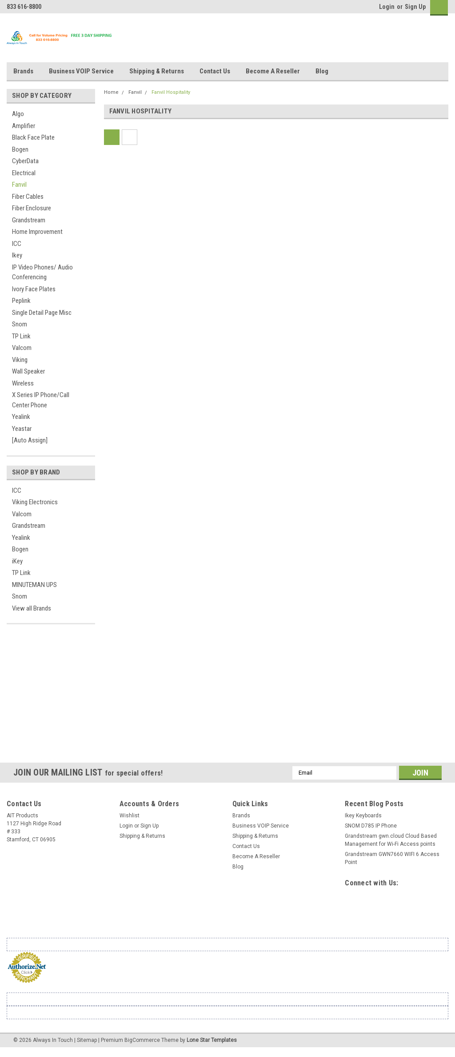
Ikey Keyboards (363, 815)
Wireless (23, 383)
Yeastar (22, 429)
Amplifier (23, 126)
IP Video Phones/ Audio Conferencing (42, 272)
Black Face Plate (33, 137)
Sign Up (415, 6)
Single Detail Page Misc (42, 313)
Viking (20, 360)
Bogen (20, 149)
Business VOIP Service (81, 71)
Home (111, 92)
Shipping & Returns (156, 71)
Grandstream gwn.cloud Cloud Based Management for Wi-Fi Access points (391, 840)
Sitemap (87, 1040)
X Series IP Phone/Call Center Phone (40, 400)
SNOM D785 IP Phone (371, 826)
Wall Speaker (28, 371)
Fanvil (19, 185)
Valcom (22, 348)
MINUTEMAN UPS (34, 585)
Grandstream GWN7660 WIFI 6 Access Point (392, 858)
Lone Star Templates (212, 1040)
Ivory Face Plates (34, 289)
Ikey (17, 255)
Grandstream (28, 220)
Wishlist (130, 815)
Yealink (21, 417)
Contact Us (215, 71)
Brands (23, 71)
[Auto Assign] (30, 440)
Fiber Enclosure (31, 208)
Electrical (24, 173)
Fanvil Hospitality (171, 92)
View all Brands (31, 608)
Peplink (21, 301)
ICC (16, 244)
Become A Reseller (273, 71)
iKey (17, 561)
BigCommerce (142, 1040)
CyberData (25, 161)
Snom (19, 324)
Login (387, 6)
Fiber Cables (28, 197)
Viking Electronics (35, 502)
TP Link (21, 336)
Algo (18, 114)
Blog (321, 71)
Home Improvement (37, 232)
